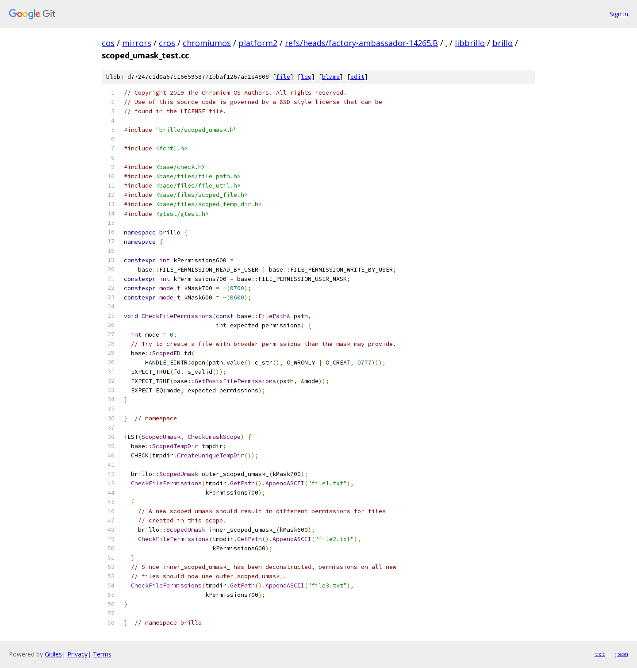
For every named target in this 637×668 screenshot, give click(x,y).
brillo (502, 43)
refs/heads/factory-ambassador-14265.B (361, 43)
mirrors (136, 43)
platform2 (257, 43)
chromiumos (207, 43)
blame (331, 77)
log (306, 77)
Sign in (619, 14)
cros (167, 43)
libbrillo (470, 43)
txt (600, 654)
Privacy (77, 654)
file (283, 77)
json (621, 654)
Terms (102, 654)
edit (357, 77)
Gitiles (53, 654)
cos (108, 43)
